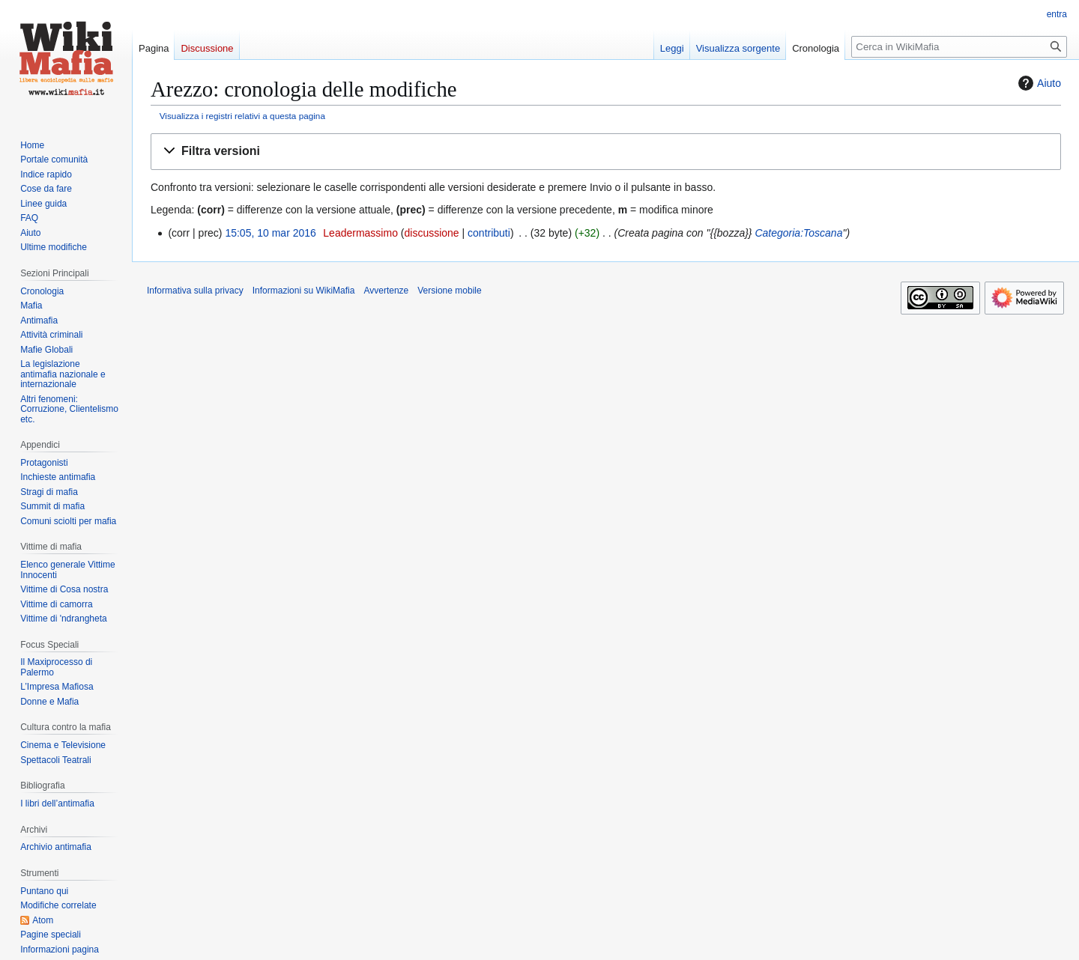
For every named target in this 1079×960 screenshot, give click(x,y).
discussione (431, 233)
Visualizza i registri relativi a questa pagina (242, 116)
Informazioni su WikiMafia (304, 290)
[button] (605, 151)
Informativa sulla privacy (195, 290)
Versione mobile (449, 290)
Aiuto (1038, 83)
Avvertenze (385, 290)
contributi (489, 233)
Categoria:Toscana (798, 233)
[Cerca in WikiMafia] (959, 47)
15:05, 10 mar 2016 (270, 233)
